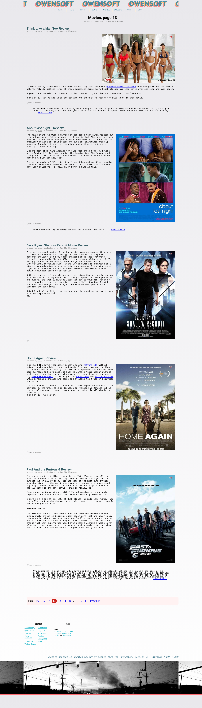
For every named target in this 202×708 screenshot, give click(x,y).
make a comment (35, 106)
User (129, 10)
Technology (30, 636)
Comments (66, 643)
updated (78, 669)
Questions (29, 640)
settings (68, 641)
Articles (42, 643)
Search (95, 10)
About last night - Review (45, 132)
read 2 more (45, 116)
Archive (106, 10)
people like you (108, 669)
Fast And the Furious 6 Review (49, 476)
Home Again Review (41, 364)
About (140, 10)
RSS (176, 669)
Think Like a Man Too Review (48, 29)
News (72, 10)
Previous (95, 608)
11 (64, 608)
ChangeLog (42, 649)
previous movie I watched (121, 88)
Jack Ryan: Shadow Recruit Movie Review (57, 250)
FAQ (168, 669)
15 (43, 608)
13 (54, 608)
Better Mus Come (104, 385)
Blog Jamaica (28, 647)
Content (63, 669)
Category (118, 10)
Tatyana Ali (90, 371)
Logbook (41, 640)
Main (60, 10)
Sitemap (157, 669)
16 (37, 608)
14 (48, 608)
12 (59, 608)
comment (73, 33)
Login (56, 646)
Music (40, 652)
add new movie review (114, 22)
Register (67, 646)
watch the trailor (42, 385)
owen (40, 33)
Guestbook (42, 636)
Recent (83, 10)
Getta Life (82, 385)
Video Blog (30, 652)
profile (57, 641)
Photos (28, 643)
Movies (41, 646)
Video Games (30, 656)
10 (70, 608)
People (57, 643)
